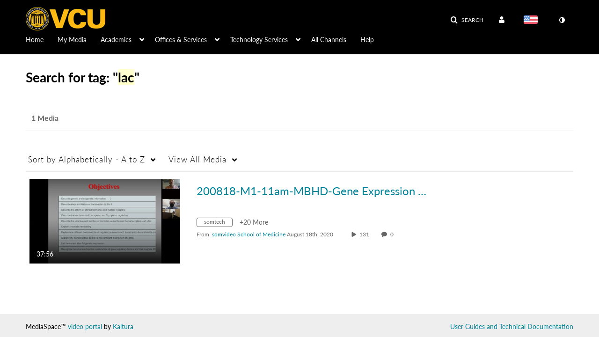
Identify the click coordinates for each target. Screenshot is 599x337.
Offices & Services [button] (181, 40)
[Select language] (533, 20)
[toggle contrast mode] (561, 20)
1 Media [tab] (44, 117)
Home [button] (35, 40)
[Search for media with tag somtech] (218, 223)
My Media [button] (72, 40)
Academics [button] (116, 40)
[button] (466, 20)
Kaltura (123, 326)
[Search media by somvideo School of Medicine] (248, 234)
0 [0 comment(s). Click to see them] (393, 234)
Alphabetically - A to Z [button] (86, 159)
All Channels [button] (328, 40)
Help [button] (367, 40)
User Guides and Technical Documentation (511, 326)
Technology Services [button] (259, 40)
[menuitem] (42, 38)
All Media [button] (197, 159)
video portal (85, 326)
